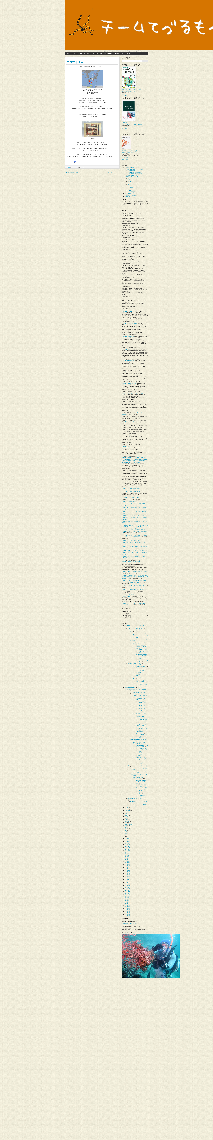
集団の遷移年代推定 (132, 175)
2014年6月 (127, 910)
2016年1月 (127, 881)
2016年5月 (127, 876)
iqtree (129, 190)
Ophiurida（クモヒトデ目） (134, 663)
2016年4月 (127, 878)
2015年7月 (127, 890)
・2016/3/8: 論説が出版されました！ (131, 501)
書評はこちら (125, 159)
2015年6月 (127, 891)
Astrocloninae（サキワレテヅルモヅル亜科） (141, 646)
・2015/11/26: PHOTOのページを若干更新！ (133, 515)
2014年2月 (127, 916)
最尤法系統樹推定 (131, 170)
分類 (126, 812)
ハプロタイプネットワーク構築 (135, 169)
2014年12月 (128, 900)
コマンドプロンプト (132, 187)
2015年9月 (127, 887)
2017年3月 (127, 863)
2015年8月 (127, 888)
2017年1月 (127, 866)
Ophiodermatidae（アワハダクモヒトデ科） (141, 781)
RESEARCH (87, 53)
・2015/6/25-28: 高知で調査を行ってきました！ (134, 529)
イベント (127, 809)
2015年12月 (128, 882)
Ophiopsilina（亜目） (135, 756)
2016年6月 (127, 875)
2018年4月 (127, 852)
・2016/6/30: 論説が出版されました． (132, 491)
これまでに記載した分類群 (131, 195)
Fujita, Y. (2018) (129, 403)
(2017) (126, 446)
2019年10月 (128, 843)
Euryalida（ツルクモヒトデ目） (135, 628)
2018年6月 (127, 849)
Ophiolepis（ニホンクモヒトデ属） (143, 750)
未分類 (126, 819)
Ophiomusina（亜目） (136, 664)
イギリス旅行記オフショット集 (72, 172)
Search (145, 61)
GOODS (128, 53)
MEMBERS (80, 53)
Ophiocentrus (142, 705)
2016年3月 (127, 879)
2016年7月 (127, 873)
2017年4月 (127, 861)
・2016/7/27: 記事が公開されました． (132, 488)
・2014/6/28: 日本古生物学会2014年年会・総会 (133, 586)
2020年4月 (127, 841)
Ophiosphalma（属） (141, 668)
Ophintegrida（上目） (130, 687)
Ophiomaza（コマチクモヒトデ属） (143, 736)
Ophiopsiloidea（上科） (139, 757)
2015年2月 (127, 897)
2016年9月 (127, 870)
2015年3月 (127, 896)
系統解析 (127, 827)
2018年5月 (127, 850)
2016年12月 (128, 867)
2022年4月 (127, 840)
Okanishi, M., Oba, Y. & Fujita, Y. (130, 323)
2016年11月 (128, 869)
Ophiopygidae (137, 672)
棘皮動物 (127, 821)
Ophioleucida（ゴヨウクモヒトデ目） (137, 798)
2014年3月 (127, 914)
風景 (126, 833)
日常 (126, 818)
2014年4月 (127, 913)
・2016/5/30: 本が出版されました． (131, 497)
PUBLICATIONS (108, 53)
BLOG (68, 53)
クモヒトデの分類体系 (130, 192)
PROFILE (74, 53)
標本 (126, 822)
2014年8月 (127, 907)
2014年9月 (127, 905)
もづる (126, 807)
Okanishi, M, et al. (126, 372)
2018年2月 (127, 855)
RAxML (129, 184)
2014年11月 (128, 902)
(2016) (126, 472)
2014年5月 (127, 911)
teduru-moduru (75, 167)
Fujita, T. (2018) (129, 383)
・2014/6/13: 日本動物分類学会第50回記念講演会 (134, 589)
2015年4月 (127, 894)
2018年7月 (127, 847)
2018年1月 (127, 856)
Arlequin (129, 186)
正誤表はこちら (125, 95)
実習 (126, 815)
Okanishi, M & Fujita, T (128, 336)
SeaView (129, 180)
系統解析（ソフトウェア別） (132, 176)
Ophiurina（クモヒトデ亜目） (137, 671)
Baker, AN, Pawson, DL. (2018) (133, 393)
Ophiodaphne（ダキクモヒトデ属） (143, 710)
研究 (126, 825)
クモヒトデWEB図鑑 (97, 53)
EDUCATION (116, 53)
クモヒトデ (127, 810)
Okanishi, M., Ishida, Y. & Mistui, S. (130, 311)
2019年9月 (127, 844)
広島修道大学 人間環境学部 (129, 923)
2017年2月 (127, 864)
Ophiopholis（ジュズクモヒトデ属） (143, 728)
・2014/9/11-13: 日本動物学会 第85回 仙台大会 (134, 571)
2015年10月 (128, 885)
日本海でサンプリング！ (113, 172)
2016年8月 (127, 872)
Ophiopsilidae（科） (141, 759)
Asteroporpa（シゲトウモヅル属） (143, 660)
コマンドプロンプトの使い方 (134, 173)
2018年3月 (127, 853)
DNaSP (129, 183)
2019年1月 (127, 846)
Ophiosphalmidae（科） (139, 666)
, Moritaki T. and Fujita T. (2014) (133, 561)
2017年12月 (128, 858)
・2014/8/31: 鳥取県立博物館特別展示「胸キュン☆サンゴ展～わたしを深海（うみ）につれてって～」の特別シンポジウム (135, 577)
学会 (126, 813)
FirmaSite (71, 979)
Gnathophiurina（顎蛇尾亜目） (138, 692)
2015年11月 (128, 884)
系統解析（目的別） (129, 167)
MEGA (129, 178)
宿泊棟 (126, 816)
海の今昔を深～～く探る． (129, 422)
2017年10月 (128, 859)
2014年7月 (127, 908)
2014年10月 (128, 903)
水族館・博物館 (128, 824)
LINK (122, 53)
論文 (126, 830)
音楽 (126, 831)
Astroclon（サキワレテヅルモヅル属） (143, 651)
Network (129, 181)
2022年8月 (127, 838)
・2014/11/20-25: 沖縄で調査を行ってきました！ (134, 550)
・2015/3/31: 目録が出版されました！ (132, 540)
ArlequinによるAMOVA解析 (134, 172)
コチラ (132, 608)
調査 (126, 828)
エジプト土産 (75, 62)
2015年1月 (127, 899)
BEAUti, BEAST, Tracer (133, 189)
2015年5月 (127, 893)
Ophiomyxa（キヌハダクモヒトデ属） (143, 792)
